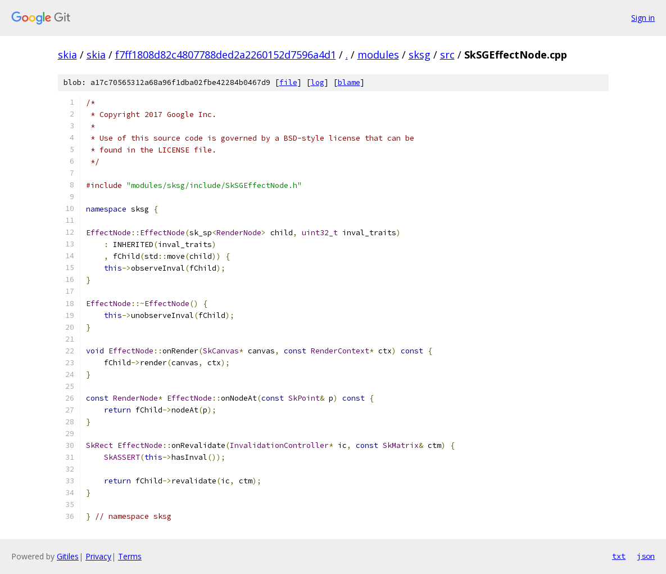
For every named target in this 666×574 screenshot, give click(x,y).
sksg (420, 54)
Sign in (643, 17)
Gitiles (68, 556)
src (447, 54)
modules (378, 54)
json (646, 556)
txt (619, 556)
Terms (130, 556)
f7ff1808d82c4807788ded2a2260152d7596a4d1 (225, 54)
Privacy (98, 556)
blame (349, 82)
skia (67, 54)
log (317, 82)
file (288, 82)
